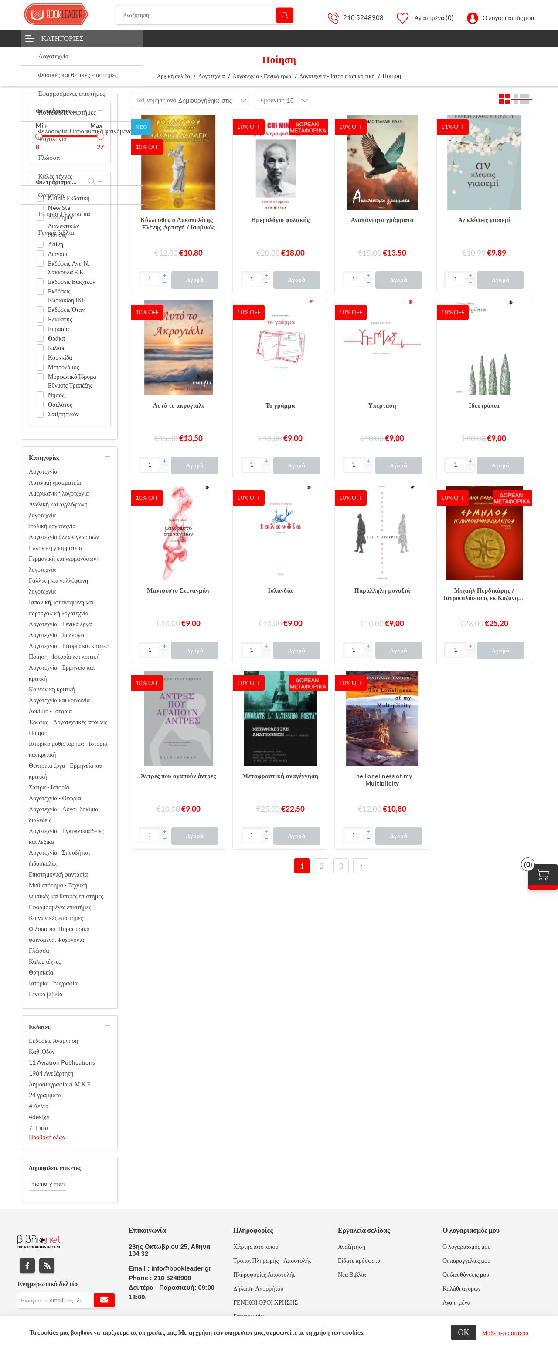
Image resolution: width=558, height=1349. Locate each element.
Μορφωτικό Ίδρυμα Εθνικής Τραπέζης (72, 381)
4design (39, 1116)
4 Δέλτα (39, 1106)
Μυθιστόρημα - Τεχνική (58, 885)
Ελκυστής (60, 319)
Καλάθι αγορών (461, 1288)
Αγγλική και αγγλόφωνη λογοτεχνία (58, 510)
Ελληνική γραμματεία (55, 547)
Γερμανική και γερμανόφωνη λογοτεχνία (64, 564)
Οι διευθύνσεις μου (465, 1274)
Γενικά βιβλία (45, 994)
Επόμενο (360, 865)
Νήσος (56, 394)
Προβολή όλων (47, 1136)
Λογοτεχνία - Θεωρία (55, 798)
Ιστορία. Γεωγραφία (53, 983)
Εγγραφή (104, 1300)
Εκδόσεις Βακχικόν (71, 281)
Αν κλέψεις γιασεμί (484, 219)
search (91, 181)
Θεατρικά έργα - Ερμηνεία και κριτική (65, 771)
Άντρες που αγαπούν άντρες (178, 775)
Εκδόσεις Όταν (66, 309)
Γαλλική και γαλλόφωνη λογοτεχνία (58, 586)
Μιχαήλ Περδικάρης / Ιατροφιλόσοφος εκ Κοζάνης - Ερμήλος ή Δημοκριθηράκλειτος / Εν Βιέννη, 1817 (484, 594)
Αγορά (195, 280)
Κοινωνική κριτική (52, 689)
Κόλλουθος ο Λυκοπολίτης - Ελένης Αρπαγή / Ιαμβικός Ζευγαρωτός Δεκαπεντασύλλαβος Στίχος (178, 223)
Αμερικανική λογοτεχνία (59, 493)
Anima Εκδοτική (69, 198)
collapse (100, 110)
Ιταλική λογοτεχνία (52, 526)
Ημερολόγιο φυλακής (280, 219)
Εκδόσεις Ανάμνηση (53, 1040)
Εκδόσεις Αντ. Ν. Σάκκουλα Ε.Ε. (68, 268)
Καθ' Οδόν (42, 1051)
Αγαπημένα (456, 1302)
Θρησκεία (41, 972)
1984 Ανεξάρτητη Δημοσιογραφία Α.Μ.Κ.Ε (60, 1079)
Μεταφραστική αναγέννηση (280, 775)
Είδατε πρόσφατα (359, 1260)
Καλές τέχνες (45, 961)
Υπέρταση (382, 405)
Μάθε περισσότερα (505, 1332)
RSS (46, 1265)
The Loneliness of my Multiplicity (382, 779)
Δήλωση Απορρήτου (258, 1288)
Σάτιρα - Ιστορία (49, 787)
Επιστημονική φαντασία (58, 874)
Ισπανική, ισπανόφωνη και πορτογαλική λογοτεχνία (61, 608)
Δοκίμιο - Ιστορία (50, 711)
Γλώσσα (39, 950)
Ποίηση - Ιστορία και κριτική (64, 656)
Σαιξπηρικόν (63, 414)
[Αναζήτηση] (205, 15)
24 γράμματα (45, 1095)
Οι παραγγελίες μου (466, 1260)
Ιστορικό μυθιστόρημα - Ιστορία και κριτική (68, 749)
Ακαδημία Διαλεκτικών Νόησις (63, 226)
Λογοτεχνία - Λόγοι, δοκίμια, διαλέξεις (64, 814)
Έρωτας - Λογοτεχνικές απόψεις (68, 721)
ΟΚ (464, 1332)
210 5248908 (363, 17)
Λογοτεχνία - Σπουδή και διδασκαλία (59, 858)
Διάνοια (58, 253)
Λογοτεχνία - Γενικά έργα (60, 624)
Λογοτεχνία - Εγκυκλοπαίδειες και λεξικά (66, 836)
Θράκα (56, 338)
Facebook (27, 1265)
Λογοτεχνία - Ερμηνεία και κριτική (62, 673)
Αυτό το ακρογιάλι (178, 405)
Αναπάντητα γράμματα (382, 219)
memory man (48, 1183)
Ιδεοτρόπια (484, 405)
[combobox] (205, 100)
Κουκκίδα (60, 357)
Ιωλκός (56, 347)
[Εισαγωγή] (149, 279)
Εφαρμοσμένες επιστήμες (60, 907)
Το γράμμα (280, 405)
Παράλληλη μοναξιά (382, 590)
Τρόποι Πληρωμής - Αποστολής (272, 1260)
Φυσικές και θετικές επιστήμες (66, 896)
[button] (164, 276)
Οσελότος (60, 404)
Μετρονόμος (63, 367)
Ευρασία (58, 328)
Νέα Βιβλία (352, 1274)
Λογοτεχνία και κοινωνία (59, 700)
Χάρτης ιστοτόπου (256, 1246)
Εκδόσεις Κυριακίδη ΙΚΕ (66, 296)
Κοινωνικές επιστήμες (56, 917)
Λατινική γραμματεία (55, 482)
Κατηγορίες (62, 38)
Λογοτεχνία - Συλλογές (57, 634)
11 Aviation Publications (62, 1062)
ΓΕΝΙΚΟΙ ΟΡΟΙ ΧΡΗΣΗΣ (265, 1302)
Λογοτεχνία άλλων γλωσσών (64, 536)
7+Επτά (38, 1127)
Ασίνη (55, 244)
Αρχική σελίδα (174, 76)
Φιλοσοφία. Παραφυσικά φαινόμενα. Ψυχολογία (59, 934)
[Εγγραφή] (66, 1300)
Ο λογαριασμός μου (508, 17)
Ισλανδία (280, 590)
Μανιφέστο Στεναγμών (178, 590)
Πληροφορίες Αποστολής (264, 1274)
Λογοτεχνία (43, 471)
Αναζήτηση (284, 15)
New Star (60, 207)
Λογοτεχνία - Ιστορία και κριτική (69, 645)
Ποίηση (38, 732)
